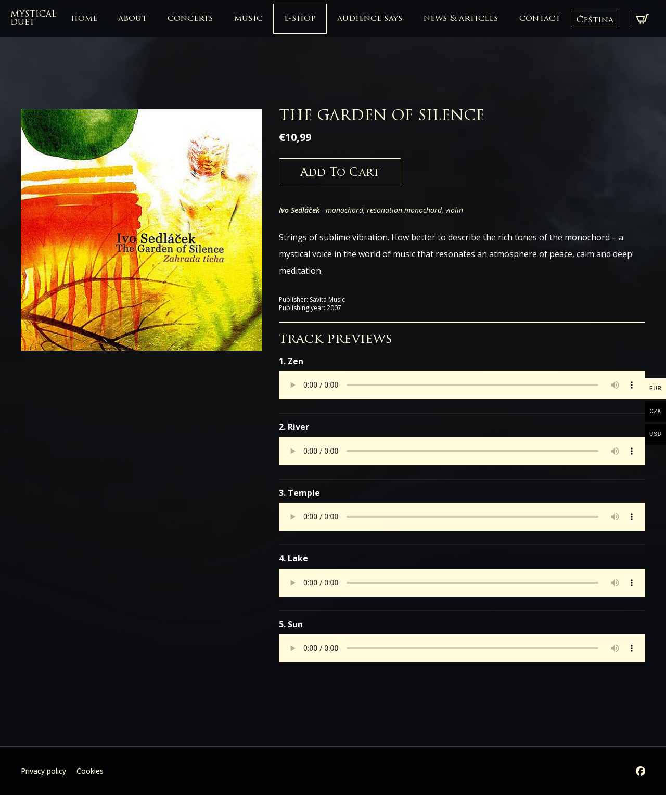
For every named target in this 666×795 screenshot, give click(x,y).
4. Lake (293, 558)
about (132, 19)
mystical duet (33, 18)
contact (539, 19)
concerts (190, 19)
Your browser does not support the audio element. (462, 385)
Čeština (595, 20)
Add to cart (340, 173)
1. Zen (291, 361)
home (84, 19)
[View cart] (642, 19)
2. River (294, 426)
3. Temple (299, 492)
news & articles (461, 19)
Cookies (90, 771)
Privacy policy (43, 771)
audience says (370, 19)
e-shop (300, 19)
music (248, 19)
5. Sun (291, 624)
